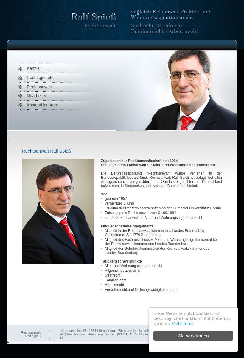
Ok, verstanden (193, 336)
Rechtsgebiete (40, 77)
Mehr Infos (182, 323)
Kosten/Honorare (42, 105)
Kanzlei (34, 68)
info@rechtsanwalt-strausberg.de (83, 334)
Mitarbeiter (36, 95)
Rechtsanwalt (39, 86)
